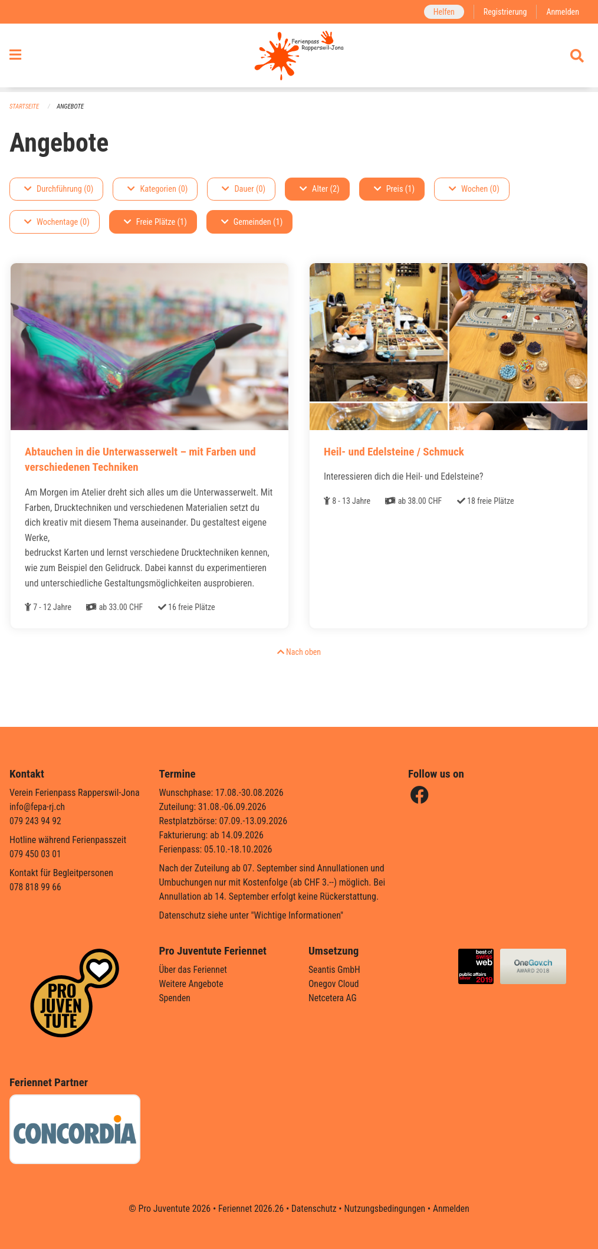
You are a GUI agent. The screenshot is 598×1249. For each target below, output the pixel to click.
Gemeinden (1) (251, 222)
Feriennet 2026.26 (248, 1208)
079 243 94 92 (36, 821)
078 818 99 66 (36, 887)
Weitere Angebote (192, 983)
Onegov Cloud (334, 983)
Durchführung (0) (58, 189)
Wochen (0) (474, 189)
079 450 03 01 (36, 854)
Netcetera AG (333, 998)
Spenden (175, 998)
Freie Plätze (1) (155, 222)
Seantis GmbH (335, 969)
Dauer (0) (243, 189)
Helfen (441, 11)
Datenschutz (313, 1208)
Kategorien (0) (157, 189)
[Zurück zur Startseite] (298, 57)
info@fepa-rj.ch (38, 806)
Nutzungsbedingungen (385, 1208)
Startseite (24, 106)
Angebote (72, 106)
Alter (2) (320, 189)
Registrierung (504, 11)
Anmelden (562, 11)
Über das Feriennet (194, 969)
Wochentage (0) (57, 222)
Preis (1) (394, 189)
